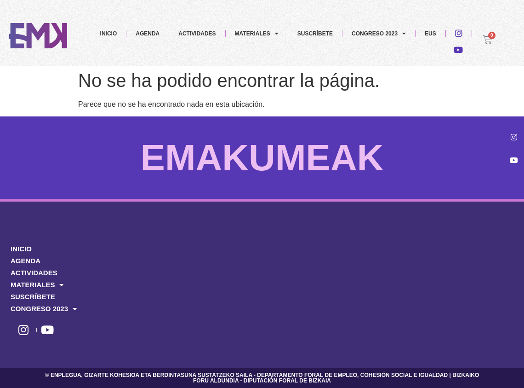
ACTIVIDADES (197, 33)
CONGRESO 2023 (379, 33)
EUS (430, 33)
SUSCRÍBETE (315, 33)
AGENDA (147, 33)
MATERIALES (257, 33)
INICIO (108, 33)
